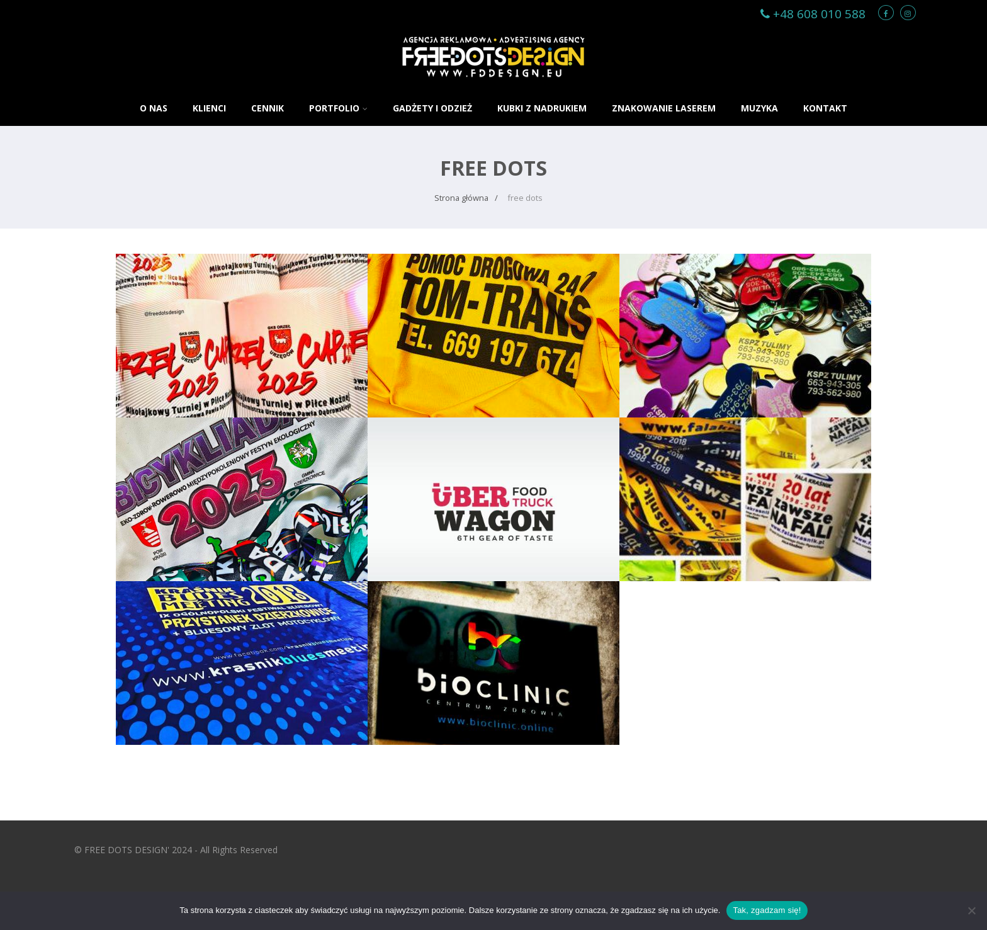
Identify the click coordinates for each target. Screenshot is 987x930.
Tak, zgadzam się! (767, 910)
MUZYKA (759, 108)
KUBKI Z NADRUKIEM (542, 108)
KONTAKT (825, 108)
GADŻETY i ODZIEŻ (432, 108)
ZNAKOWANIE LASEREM (664, 108)
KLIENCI (209, 108)
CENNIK (267, 108)
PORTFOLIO (338, 108)
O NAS (153, 108)
